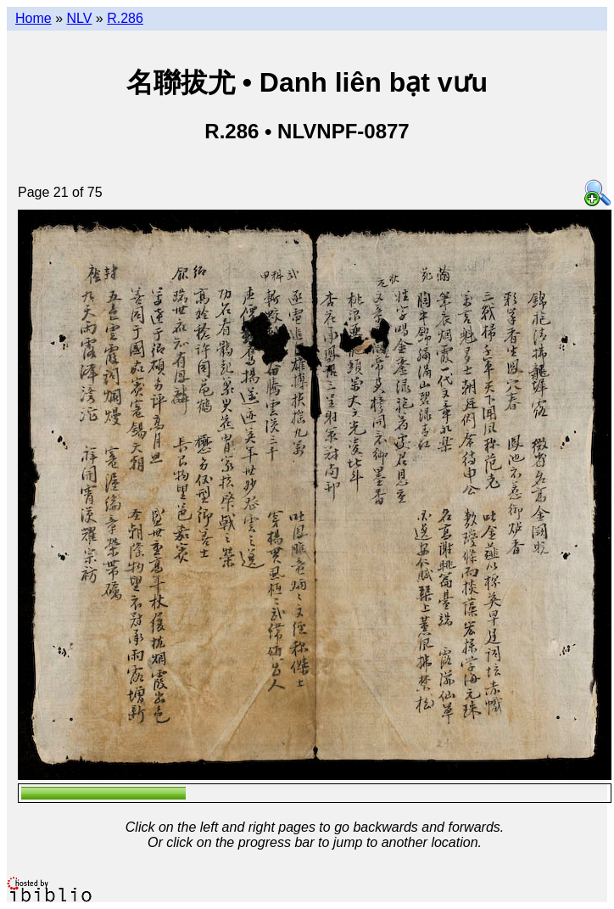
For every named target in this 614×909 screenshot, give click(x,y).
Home (33, 18)
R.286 (125, 18)
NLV (79, 18)
